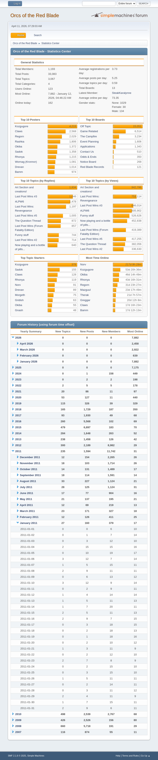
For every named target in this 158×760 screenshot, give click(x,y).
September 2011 (30, 475)
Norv (18, 284)
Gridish (19, 300)
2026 (18, 337)
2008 (18, 726)
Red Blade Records (92, 166)
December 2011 (30, 457)
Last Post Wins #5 (26, 215)
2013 (18, 439)
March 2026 (27, 349)
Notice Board (88, 161)
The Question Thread (28, 220)
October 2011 (28, 469)
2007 (18, 732)
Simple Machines (35, 755)
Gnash (19, 310)
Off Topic (85, 126)
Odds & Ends (88, 156)
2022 (18, 385)
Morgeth (20, 294)
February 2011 (29, 517)
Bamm (19, 171)
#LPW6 (19, 201)
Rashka (19, 141)
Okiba (18, 146)
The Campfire (88, 136)
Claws (18, 131)
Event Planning (89, 141)
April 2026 (26, 343)
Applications (87, 146)
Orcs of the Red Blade (34, 15)
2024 (18, 373)
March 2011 (27, 511)
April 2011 (26, 505)
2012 (18, 445)
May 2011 (26, 499)
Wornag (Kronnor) (26, 161)
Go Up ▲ (145, 755)
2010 (18, 714)
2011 (18, 451)
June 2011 (26, 493)
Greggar (85, 300)
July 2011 (26, 487)
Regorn (19, 136)
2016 (18, 421)
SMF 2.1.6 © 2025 (17, 755)
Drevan (19, 166)
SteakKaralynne (121, 92)
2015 (18, 427)
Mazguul (85, 289)
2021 (18, 391)
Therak (84, 294)
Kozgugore (21, 126)
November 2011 (30, 463)
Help (118, 755)
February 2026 (29, 355)
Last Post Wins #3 (26, 196)
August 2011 (28, 481)
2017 (18, 415)
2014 (18, 433)
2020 (18, 397)
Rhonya (19, 156)
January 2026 (28, 361)
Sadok (19, 151)
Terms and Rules (130, 755)
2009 (18, 720)
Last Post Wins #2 (26, 239)
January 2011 (28, 523)
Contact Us (87, 151)
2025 (18, 367)
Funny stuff (22, 234)
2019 (18, 403)
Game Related (89, 131)
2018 (18, 409)
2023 (18, 379)
